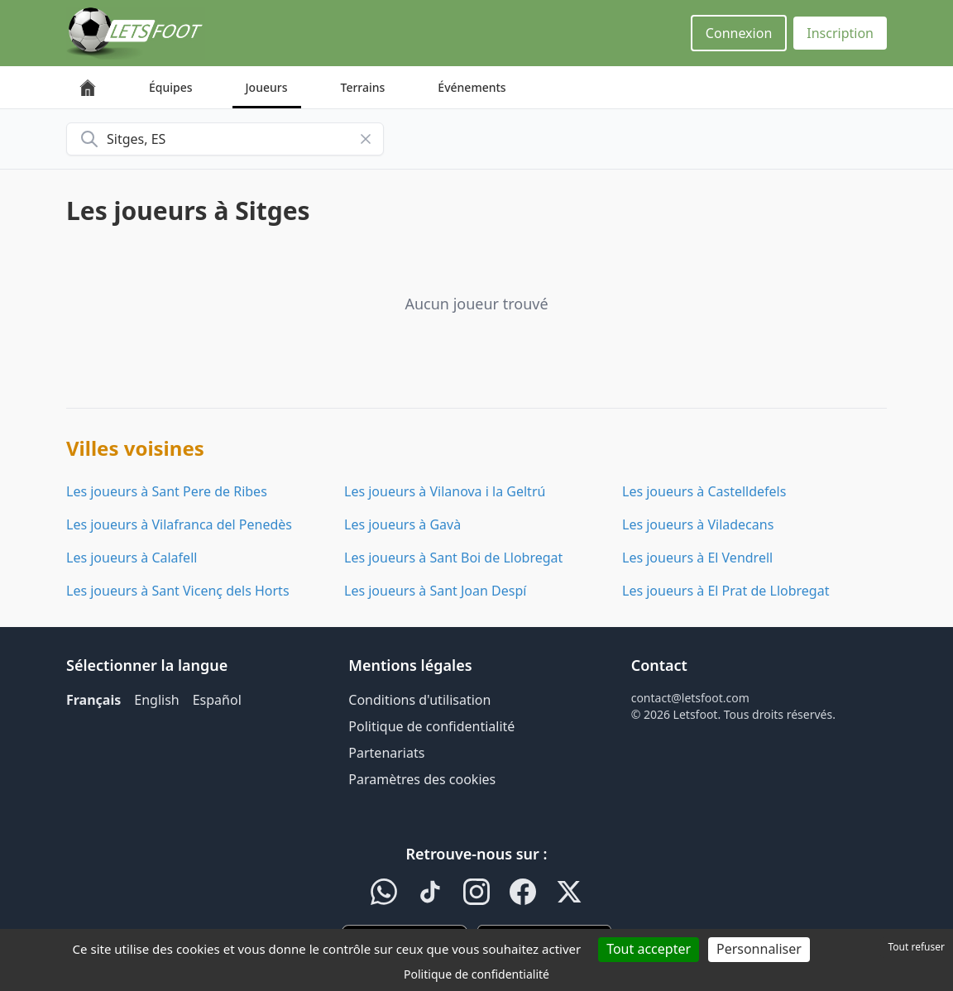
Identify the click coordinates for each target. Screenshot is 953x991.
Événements (471, 87)
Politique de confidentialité (431, 726)
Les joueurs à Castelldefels (704, 491)
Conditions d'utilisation (419, 700)
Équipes (171, 87)
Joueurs (267, 87)
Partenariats (386, 753)
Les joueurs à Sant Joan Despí (435, 591)
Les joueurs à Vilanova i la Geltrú (444, 491)
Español (217, 700)
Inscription (840, 33)
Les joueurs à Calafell (131, 557)
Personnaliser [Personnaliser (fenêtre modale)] (759, 949)
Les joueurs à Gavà (402, 524)
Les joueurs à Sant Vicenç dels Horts (178, 591)
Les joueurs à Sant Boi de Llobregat (453, 557)
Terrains (363, 87)
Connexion (739, 33)
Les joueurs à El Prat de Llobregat (725, 591)
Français (93, 700)
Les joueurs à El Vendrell (697, 557)
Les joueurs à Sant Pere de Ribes (166, 491)
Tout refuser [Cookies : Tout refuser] (916, 947)
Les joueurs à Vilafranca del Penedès (179, 524)
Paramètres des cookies (422, 779)
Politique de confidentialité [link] (476, 974)
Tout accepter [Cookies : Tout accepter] (648, 949)
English (156, 700)
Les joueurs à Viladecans (697, 524)
